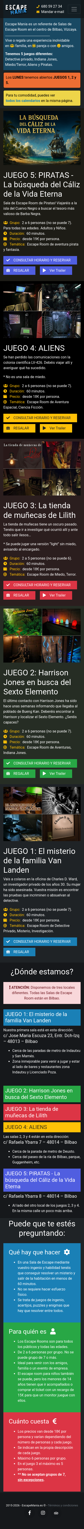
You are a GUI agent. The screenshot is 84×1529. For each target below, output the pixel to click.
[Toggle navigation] (74, 9)
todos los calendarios (23, 101)
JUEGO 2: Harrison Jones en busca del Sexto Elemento (37, 682)
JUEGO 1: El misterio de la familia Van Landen (39, 860)
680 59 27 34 (51, 6)
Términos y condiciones (63, 1505)
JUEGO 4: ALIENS (34, 348)
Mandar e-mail (52, 12)
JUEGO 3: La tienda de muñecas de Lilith (39, 510)
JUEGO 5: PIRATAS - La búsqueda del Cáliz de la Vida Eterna (41, 184)
